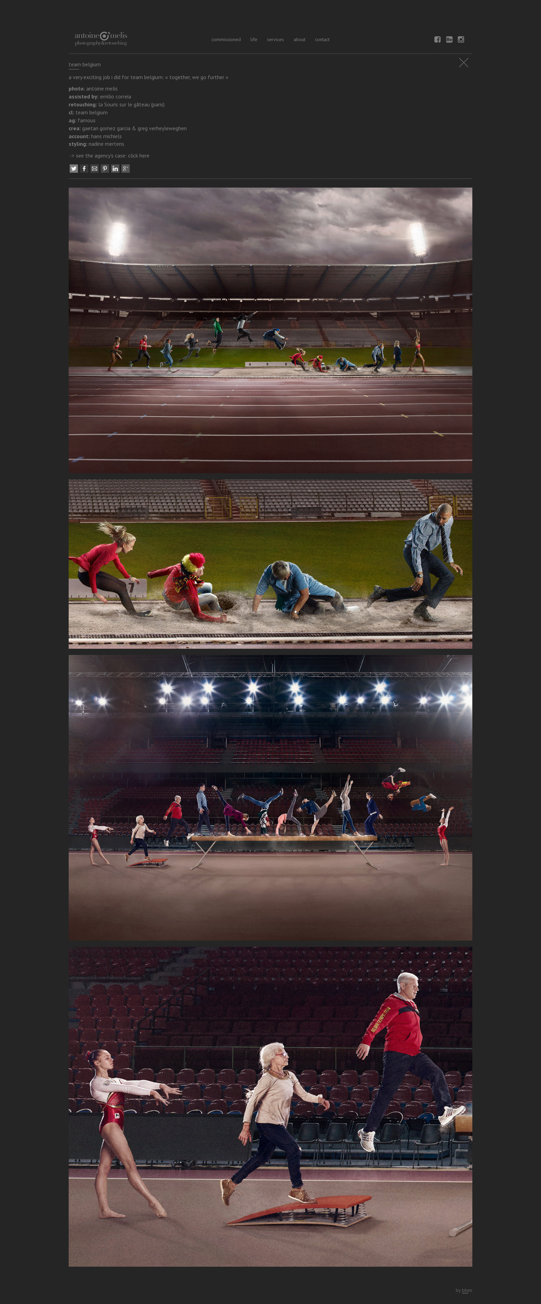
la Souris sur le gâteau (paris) (131, 104)
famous (87, 120)
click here (138, 155)
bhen (467, 1290)
